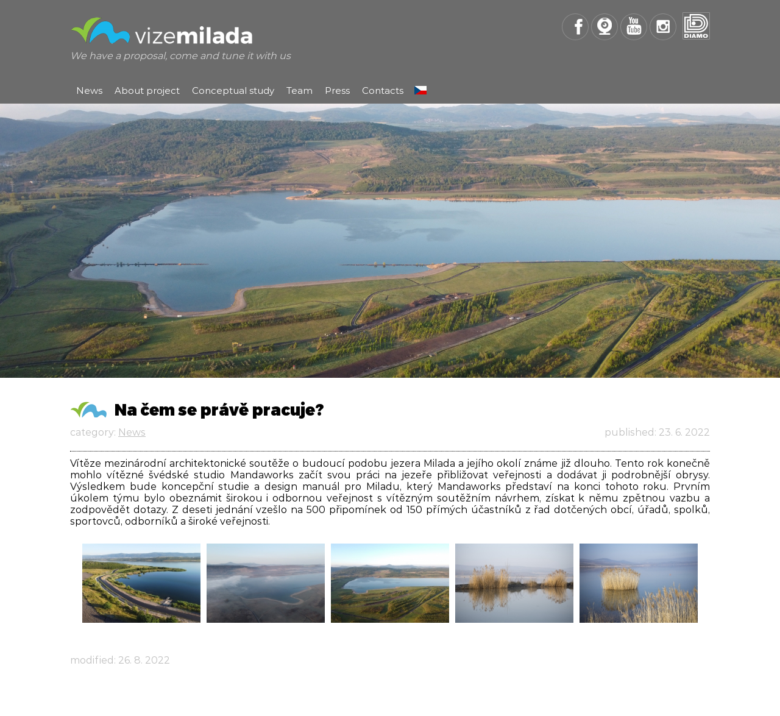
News (89, 90)
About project (147, 90)
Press (337, 90)
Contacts (382, 90)
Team (299, 90)
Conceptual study (233, 90)
